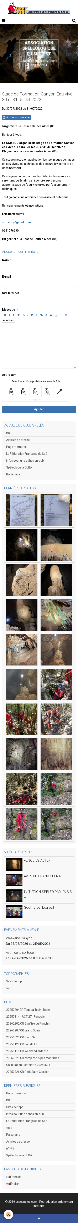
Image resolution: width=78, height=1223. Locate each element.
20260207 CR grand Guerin (23, 1030)
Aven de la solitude (20, 952)
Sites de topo (15, 981)
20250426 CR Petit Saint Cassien (27, 1071)
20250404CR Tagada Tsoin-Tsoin (28, 1009)
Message (8, 309)
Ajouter (39, 409)
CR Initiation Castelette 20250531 (28, 1065)
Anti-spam (9, 374)
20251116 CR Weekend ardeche (27, 1051)
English (13, 1183)
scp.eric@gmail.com (16, 222)
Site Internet (10, 293)
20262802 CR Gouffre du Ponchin (28, 1023)
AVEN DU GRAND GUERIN (43, 876)
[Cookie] (8, 1214)
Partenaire (13, 474)
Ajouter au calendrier (16, 117)
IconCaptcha (35, 400)
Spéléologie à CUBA (19, 467)
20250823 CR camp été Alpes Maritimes (32, 1058)
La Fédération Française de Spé (26, 453)
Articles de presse (18, 440)
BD (8, 433)
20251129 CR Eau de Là (21, 1044)
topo (9, 988)
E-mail (6, 276)
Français (13, 1177)
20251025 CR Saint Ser (21, 1037)
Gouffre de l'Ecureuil (39, 907)
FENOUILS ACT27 (37, 860)
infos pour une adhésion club (25, 460)
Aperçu (8, 320)
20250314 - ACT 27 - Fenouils (25, 1016)
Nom (5, 260)
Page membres (16, 446)
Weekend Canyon (19, 938)
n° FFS (10, 1148)
